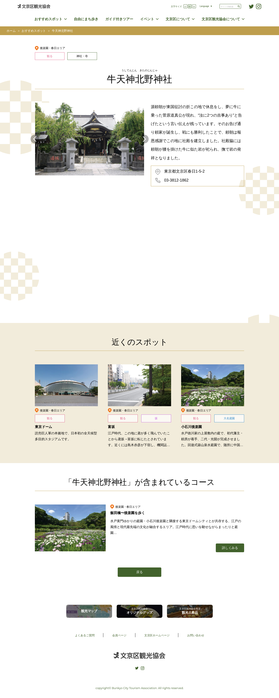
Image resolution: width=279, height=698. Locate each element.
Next (144, 139)
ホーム (11, 30)
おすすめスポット (48, 19)
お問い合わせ (195, 635)
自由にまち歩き (86, 19)
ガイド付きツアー (119, 19)
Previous (35, 139)
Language (204, 6)
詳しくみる (230, 548)
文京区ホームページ (157, 635)
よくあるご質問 (85, 635)
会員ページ (119, 635)
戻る (139, 572)
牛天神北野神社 (62, 30)
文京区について (178, 19)
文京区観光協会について (221, 19)
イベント (147, 19)
